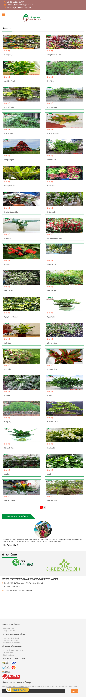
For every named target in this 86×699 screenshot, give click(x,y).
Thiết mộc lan (51, 212)
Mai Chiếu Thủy (52, 422)
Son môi (7, 264)
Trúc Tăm (50, 81)
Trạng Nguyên (9, 160)
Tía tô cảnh (51, 186)
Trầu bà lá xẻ (8, 133)
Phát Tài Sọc (8, 291)
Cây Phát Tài (51, 264)
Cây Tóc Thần (51, 160)
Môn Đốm (7, 369)
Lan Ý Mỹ (7, 474)
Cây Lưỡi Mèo (9, 448)
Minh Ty (7, 395)
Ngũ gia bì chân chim (11, 317)
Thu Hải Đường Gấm (11, 212)
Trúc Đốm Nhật (9, 107)
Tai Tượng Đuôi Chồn (54, 238)
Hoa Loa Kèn (51, 448)
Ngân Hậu (7, 343)
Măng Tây (7, 422)
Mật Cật (50, 395)
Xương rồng (8, 55)
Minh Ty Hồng (52, 369)
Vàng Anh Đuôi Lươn (54, 55)
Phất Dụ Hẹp (51, 291)
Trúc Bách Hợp (52, 107)
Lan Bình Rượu (52, 500)
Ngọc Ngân (51, 317)
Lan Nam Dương (9, 500)
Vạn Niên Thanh (9, 81)
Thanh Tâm (8, 238)
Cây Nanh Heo (52, 343)
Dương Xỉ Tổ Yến (9, 186)
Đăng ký (74, 691)
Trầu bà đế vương (53, 133)
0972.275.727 (19, 690)
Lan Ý (49, 474)
